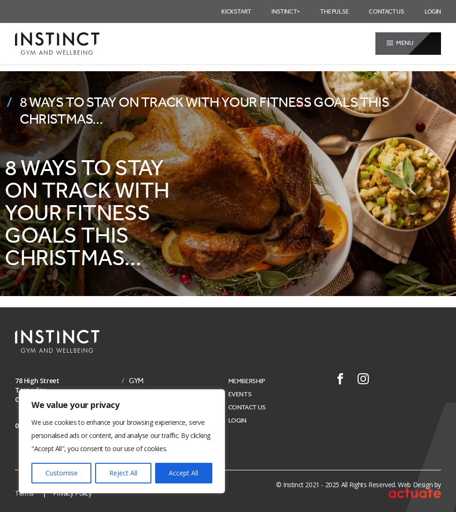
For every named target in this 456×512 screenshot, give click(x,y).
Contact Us (386, 11)
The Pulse (334, 11)
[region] (122, 441)
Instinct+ (285, 11)
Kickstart (236, 11)
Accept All (183, 472)
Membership (246, 381)
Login (433, 11)
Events (240, 394)
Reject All (123, 472)
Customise (61, 472)
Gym (136, 381)
